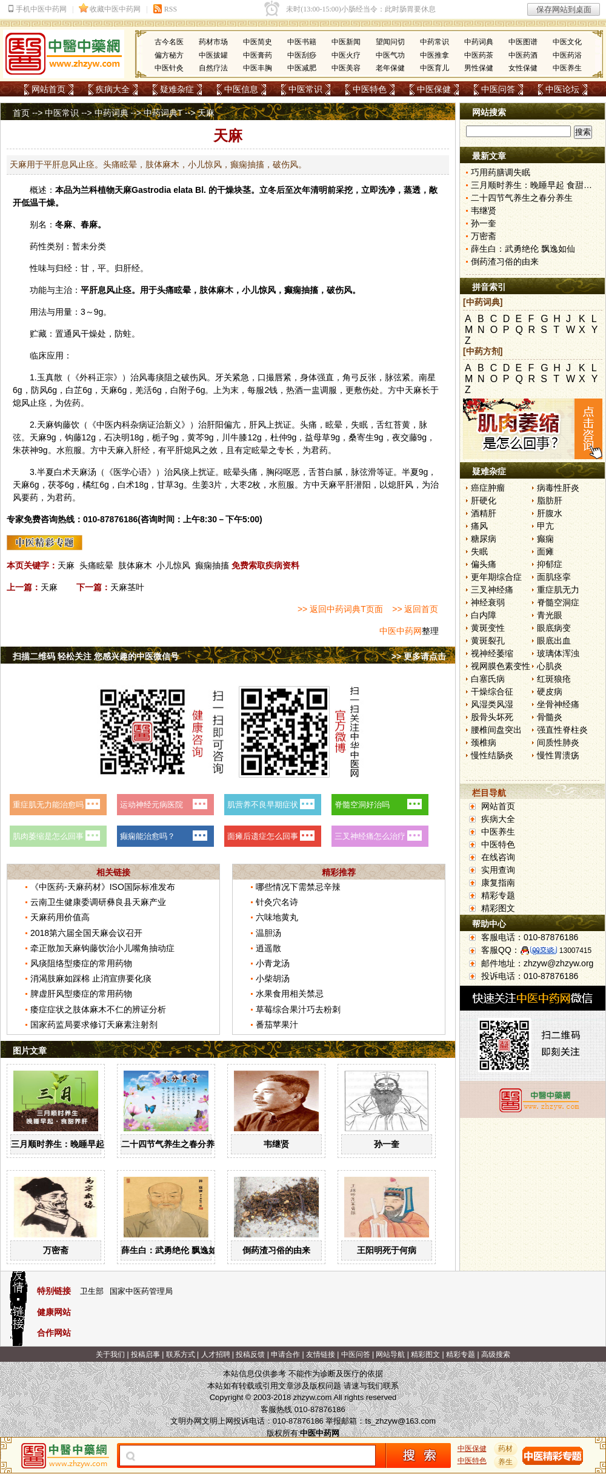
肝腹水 (549, 513)
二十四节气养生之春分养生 (172, 1144)
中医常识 (305, 89)
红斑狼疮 (554, 679)
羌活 (143, 390)
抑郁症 (549, 564)
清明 (318, 190)
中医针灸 (169, 68)
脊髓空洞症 (558, 602)
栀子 (160, 437)
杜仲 (278, 437)
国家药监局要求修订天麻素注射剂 (94, 1024)
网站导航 (390, 1354)
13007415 (575, 950)
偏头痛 (483, 564)
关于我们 (110, 1354)
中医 (104, 424)
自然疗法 (213, 68)
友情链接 (320, 1354)
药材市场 (213, 42)
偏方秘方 (169, 55)
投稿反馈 (250, 1354)
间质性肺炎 (558, 742)
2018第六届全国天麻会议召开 (86, 933)
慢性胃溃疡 (558, 755)
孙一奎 (386, 1144)
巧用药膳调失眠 (500, 172)
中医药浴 (567, 55)
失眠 (479, 551)
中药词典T (163, 113)
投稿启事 (145, 1354)
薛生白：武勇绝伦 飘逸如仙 (173, 1250)
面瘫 (545, 551)
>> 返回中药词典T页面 (340, 609)
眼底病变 (554, 628)
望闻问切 (390, 42)
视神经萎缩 (492, 653)
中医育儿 (434, 68)
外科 (87, 377)
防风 (39, 390)
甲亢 (545, 526)
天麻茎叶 (127, 587)
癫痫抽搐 (212, 565)
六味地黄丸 (277, 917)
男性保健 (478, 68)
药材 (506, 1448)
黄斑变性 (488, 628)
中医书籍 (301, 42)
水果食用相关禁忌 (290, 993)
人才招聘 (215, 1354)
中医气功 (390, 55)
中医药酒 (523, 55)
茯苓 (56, 485)
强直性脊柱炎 (562, 730)
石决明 (117, 437)
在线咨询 (498, 857)
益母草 (317, 437)
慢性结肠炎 (492, 755)
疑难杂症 (177, 89)
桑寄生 (361, 437)
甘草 (165, 485)
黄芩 (195, 437)
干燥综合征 (492, 691)
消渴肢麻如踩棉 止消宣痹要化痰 (91, 978)
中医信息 (241, 89)
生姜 (200, 485)
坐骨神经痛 (558, 704)
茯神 (29, 450)
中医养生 (567, 68)
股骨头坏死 (492, 717)
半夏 (45, 472)
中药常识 (434, 42)
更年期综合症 (496, 577)
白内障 (483, 615)
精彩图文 (498, 908)
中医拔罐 (213, 55)
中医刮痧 (301, 55)
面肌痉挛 (554, 577)
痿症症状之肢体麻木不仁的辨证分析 (98, 1009)
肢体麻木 (135, 565)
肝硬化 (483, 500)
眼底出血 (554, 640)
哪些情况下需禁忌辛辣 (298, 887)
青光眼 (549, 615)
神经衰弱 (488, 602)
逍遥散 (268, 948)
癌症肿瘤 (488, 488)
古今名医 (169, 42)
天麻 (123, 190)
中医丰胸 (257, 68)
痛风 (479, 526)
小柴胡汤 (273, 978)
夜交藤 (405, 437)
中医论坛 (562, 89)
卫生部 (92, 1291)
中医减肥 (301, 68)
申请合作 (285, 1354)
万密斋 (55, 1250)
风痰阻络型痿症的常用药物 (81, 963)
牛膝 (238, 437)
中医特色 (370, 89)
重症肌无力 (558, 589)
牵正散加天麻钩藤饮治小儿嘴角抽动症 (102, 948)
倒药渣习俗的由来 (276, 1250)
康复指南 (498, 882)
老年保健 (390, 68)
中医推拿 (434, 55)
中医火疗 (346, 55)
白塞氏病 (488, 679)
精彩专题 (498, 895)
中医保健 (434, 89)
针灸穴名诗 (277, 902)
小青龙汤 (273, 963)
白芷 (73, 390)
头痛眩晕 (96, 565)
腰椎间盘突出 (496, 730)
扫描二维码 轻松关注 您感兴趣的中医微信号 (96, 656)
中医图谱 (523, 42)
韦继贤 (276, 1144)
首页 (21, 113)
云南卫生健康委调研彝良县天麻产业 (98, 902)
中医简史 (257, 42)
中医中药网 (400, 631)
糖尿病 (483, 538)
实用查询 (498, 870)
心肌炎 (549, 666)
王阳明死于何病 (386, 1250)
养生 (506, 1462)
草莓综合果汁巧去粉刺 (298, 1009)
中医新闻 (346, 42)
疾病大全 (113, 89)
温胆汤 (268, 933)
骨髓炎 (549, 717)
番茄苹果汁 (277, 1024)
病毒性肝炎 (558, 488)
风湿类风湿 (492, 704)
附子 (187, 390)
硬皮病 (549, 691)
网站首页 (48, 89)
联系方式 (180, 1354)
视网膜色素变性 (500, 666)
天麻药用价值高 (60, 917)
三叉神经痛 (492, 589)
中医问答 (498, 89)
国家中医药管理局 (141, 1291)
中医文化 (567, 42)
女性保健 (523, 68)
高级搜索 (495, 1354)
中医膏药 (257, 55)
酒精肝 (483, 513)
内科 (121, 424)
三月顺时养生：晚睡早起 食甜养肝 (76, 1144)
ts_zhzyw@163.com (400, 1420)
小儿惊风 (173, 565)
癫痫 (545, 538)
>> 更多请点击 (418, 656)
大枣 (238, 485)
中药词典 (478, 42)
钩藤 (62, 424)
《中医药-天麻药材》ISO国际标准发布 (102, 887)
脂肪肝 (549, 500)
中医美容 (346, 68)
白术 (62, 472)
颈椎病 (483, 742)
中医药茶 (478, 55)
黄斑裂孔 (488, 640)
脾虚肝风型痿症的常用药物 (81, 993)
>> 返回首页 (415, 609)
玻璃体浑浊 (558, 653)
